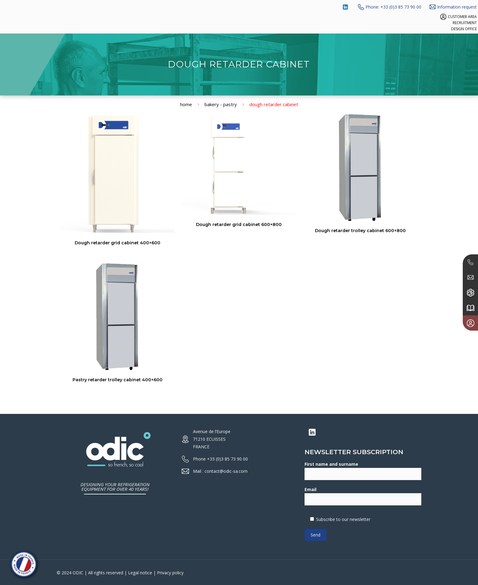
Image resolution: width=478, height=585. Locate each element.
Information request (457, 7)
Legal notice (140, 573)
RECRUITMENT (465, 22)
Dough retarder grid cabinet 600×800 (239, 224)
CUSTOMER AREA (462, 16)
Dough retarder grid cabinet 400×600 (117, 243)
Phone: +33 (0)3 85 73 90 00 (393, 7)
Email (363, 495)
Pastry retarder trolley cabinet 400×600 (117, 379)
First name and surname (363, 470)
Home (186, 104)
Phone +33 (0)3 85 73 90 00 (220, 459)
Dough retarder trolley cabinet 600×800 (360, 230)
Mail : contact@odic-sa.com (220, 471)
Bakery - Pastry (221, 104)
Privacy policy (170, 573)
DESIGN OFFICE (464, 28)
